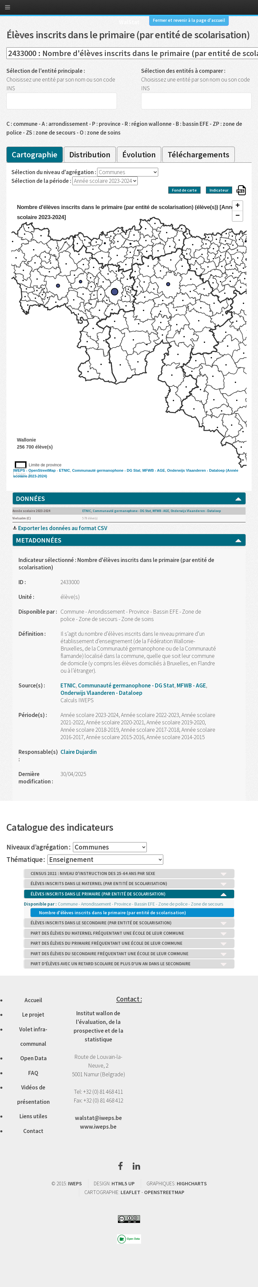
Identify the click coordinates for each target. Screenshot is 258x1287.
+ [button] (237, 206)
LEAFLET (130, 1192)
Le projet (33, 1014)
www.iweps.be (98, 1126)
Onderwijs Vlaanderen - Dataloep (196, 470)
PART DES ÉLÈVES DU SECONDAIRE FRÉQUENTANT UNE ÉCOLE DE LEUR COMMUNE (129, 954)
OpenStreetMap (41, 470)
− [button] (237, 216)
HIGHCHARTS (192, 1183)
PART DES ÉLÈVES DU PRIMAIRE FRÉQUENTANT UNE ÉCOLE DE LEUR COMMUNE (129, 943)
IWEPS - (20, 470)
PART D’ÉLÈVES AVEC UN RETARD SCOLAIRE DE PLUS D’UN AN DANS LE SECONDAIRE (129, 964)
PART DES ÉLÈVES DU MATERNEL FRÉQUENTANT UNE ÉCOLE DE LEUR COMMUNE (129, 933)
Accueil (33, 1000)
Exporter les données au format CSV (59, 528)
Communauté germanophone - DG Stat (106, 470)
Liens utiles (33, 1116)
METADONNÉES (129, 540)
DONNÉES (129, 498)
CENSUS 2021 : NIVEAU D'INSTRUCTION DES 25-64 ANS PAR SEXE (129, 874)
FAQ (33, 1073)
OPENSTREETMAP (164, 1192)
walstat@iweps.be (98, 1118)
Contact (33, 1131)
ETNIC (64, 470)
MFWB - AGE (153, 470)
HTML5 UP (123, 1183)
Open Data (33, 1058)
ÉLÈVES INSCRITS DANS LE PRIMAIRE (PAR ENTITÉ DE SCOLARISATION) (129, 894)
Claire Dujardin (78, 752)
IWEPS (75, 1183)
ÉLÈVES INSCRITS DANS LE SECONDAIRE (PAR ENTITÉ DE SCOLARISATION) (129, 923)
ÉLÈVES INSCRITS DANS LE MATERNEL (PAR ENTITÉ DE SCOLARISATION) (129, 884)
